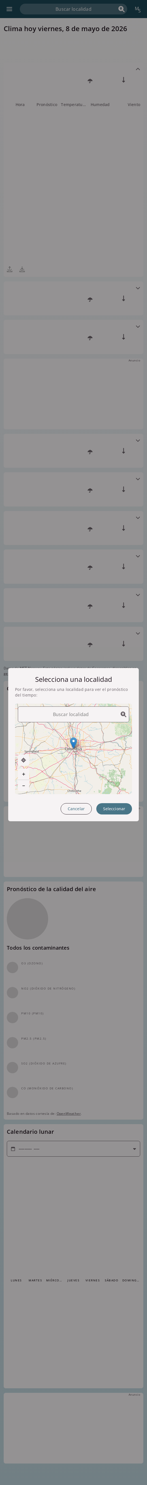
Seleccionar (114, 808)
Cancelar (76, 808)
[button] (73, 743)
